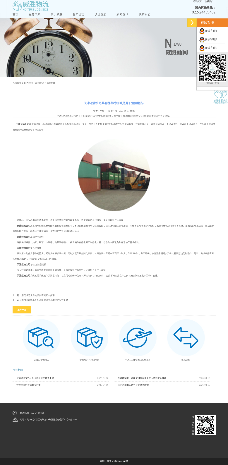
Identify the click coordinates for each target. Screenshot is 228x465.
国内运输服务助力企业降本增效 (133, 385)
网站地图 (104, 461)
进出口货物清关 (41, 359)
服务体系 (34, 14)
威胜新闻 (51, 83)
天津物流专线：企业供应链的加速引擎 (35, 378)
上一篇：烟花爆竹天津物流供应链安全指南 (34, 295)
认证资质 (100, 14)
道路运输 (185, 359)
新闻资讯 (122, 14)
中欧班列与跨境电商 (90, 359)
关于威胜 (56, 14)
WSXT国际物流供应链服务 (138, 359)
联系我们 (144, 14)
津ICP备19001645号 (118, 461)
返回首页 (197, 1)
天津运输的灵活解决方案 (28, 385)
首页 (15, 14)
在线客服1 (208, 30)
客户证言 (78, 14)
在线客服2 (208, 39)
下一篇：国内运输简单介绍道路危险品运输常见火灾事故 (40, 300)
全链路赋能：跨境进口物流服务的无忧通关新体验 (142, 378)
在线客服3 (208, 47)
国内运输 (28, 83)
